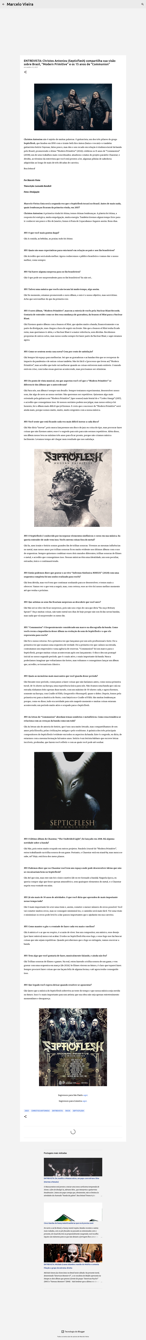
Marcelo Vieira (20, 4)
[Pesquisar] (142, 4)
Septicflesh (78, 1111)
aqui (85, 1095)
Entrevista (57, 1111)
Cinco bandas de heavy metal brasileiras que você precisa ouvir (69, 1223)
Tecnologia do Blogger (73, 1332)
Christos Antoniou (40, 1111)
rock (68, 1111)
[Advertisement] (73, 17)
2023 (27, 1111)
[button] (25, 72)
